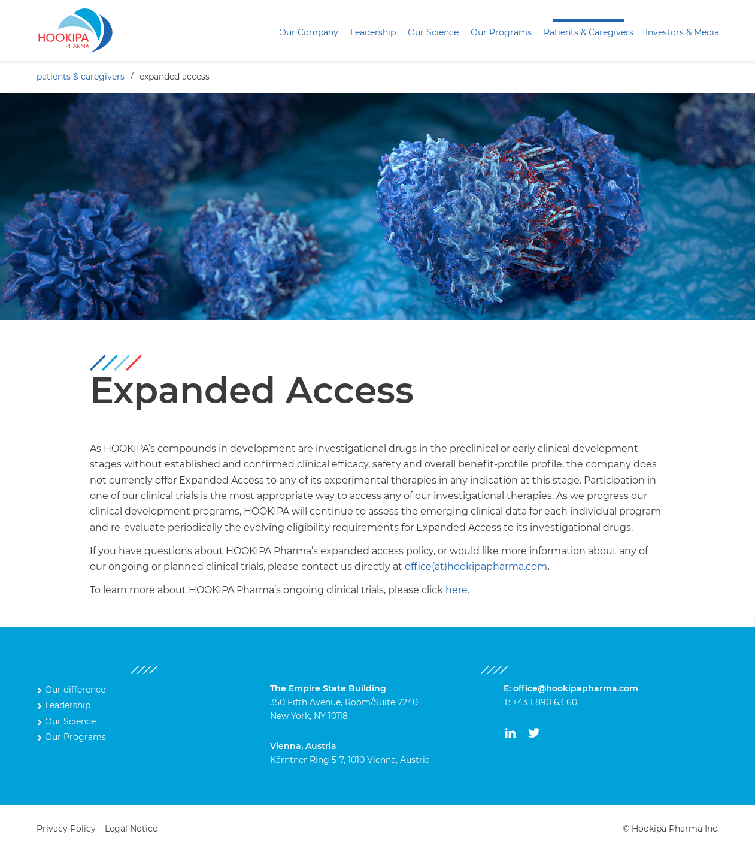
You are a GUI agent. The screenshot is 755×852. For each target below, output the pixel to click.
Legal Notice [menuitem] (131, 828)
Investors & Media (682, 32)
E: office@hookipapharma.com (571, 688)
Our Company (308, 32)
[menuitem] (308, 32)
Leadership (373, 32)
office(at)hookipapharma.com (476, 566)
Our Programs (501, 32)
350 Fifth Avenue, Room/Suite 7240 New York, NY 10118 (344, 702)
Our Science (433, 32)
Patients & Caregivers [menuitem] (81, 76)
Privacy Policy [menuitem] (66, 828)
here (456, 590)
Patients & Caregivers (588, 32)
